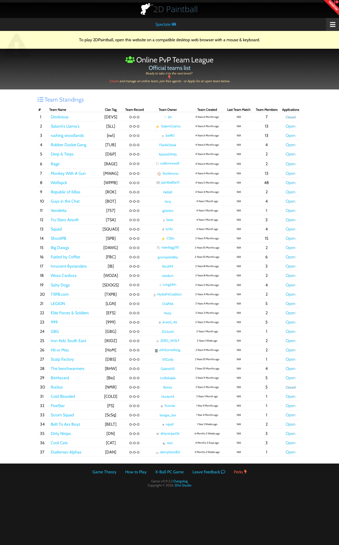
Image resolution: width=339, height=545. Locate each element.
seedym (168, 276)
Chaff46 (168, 304)
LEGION (58, 303)
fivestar (167, 405)
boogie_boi (168, 415)
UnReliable (168, 378)
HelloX (167, 192)
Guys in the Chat (65, 201)
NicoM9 (167, 266)
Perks (240, 471)
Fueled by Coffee (65, 256)
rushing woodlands (67, 135)
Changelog (180, 481)
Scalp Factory (62, 359)
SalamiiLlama (167, 126)
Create (169, 79)
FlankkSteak (167, 145)
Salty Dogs (60, 285)
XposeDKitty (168, 154)
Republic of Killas (65, 191)
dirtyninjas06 (168, 433)
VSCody (168, 359)
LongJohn (167, 285)
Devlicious (60, 116)
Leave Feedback (208, 471)
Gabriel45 (168, 369)
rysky (167, 229)
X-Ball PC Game (169, 471)
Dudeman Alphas (66, 452)
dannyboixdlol (168, 452)
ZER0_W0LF (168, 340)
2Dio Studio (182, 485)
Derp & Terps (62, 154)
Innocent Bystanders (69, 266)
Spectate (165, 24)
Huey (168, 313)
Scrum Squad (62, 414)
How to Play (136, 471)
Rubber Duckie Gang (68, 144)
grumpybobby (168, 257)
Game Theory (104, 471)
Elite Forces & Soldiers (70, 312)
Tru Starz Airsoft (65, 219)
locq (168, 201)
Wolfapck (59, 182)
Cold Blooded (63, 396)
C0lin (167, 238)
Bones (167, 387)
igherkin (167, 211)
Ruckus (57, 387)
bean (167, 220)
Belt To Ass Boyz (65, 424)
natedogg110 (168, 247)
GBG (55, 331)
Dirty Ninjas (61, 433)
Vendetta (58, 210)
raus (168, 443)
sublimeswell (167, 163)
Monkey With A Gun (68, 173)
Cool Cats (59, 442)
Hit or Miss (60, 350)
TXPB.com (60, 294)
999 (54, 322)
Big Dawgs (60, 247)
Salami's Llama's (65, 126)
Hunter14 (167, 396)
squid (167, 424)
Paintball (176, 8)
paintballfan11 (167, 182)
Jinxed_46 (167, 322)
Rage (55, 163)
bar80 (167, 135)
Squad (56, 229)
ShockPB (58, 238)
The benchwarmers (67, 368)
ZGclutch (168, 331)
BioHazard (60, 377)
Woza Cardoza (64, 275)
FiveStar (58, 405)
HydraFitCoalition (168, 294)
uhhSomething (167, 350)
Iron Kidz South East (68, 340)
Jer (168, 117)
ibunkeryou (168, 173)
